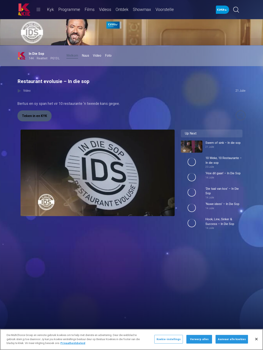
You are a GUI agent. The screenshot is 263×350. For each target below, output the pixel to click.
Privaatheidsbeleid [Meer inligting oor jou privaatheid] (72, 343)
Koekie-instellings (169, 339)
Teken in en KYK (34, 116)
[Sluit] (256, 339)
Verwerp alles (199, 339)
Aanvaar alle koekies (232, 339)
